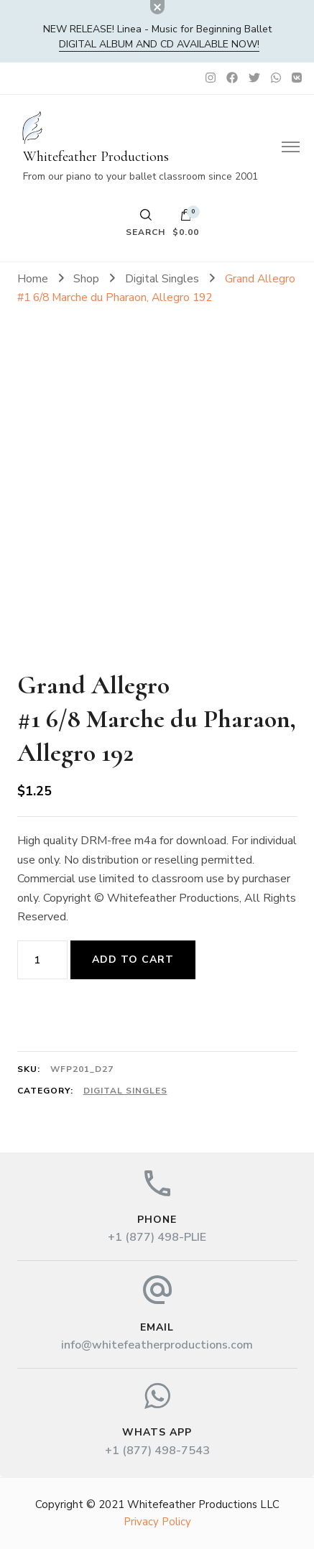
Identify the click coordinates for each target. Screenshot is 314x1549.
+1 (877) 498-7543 (157, 1450)
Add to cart (133, 959)
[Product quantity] (42, 959)
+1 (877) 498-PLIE (157, 1237)
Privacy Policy (157, 1522)
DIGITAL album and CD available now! (159, 44)
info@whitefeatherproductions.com (157, 1345)
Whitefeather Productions (96, 156)
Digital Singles (125, 1090)
